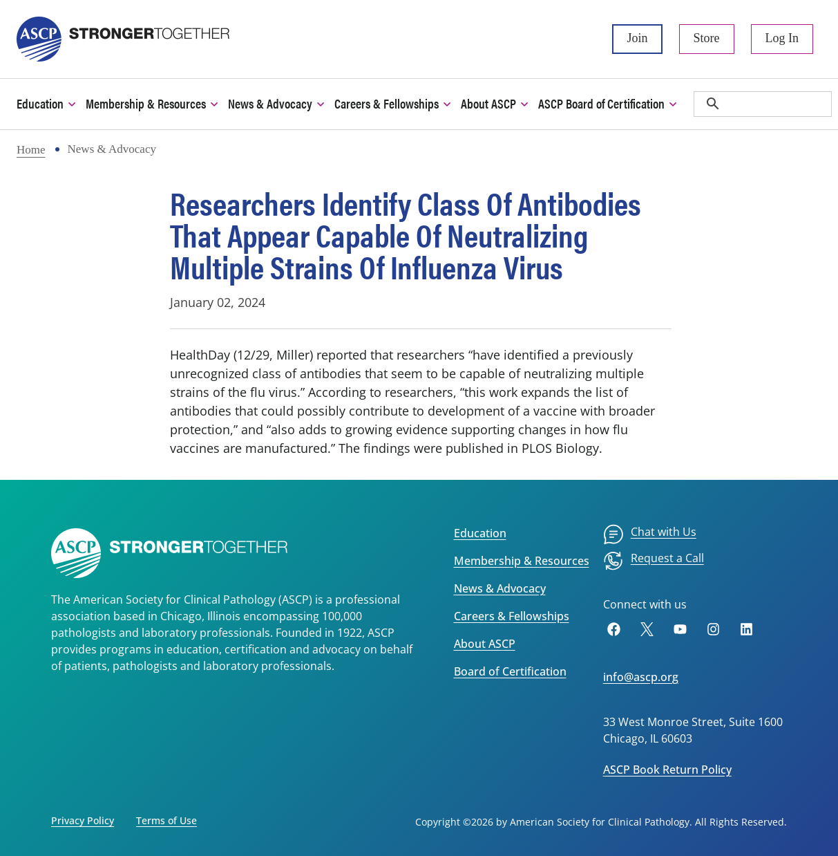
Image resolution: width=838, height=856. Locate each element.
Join (637, 38)
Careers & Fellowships (511, 616)
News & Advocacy (500, 588)
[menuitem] (649, 534)
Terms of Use (166, 820)
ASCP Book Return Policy (667, 769)
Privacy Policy (82, 820)
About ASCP (484, 643)
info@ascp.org (640, 677)
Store (707, 38)
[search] (763, 104)
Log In (782, 38)
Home (31, 149)
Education (480, 533)
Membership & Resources (521, 560)
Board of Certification (510, 671)
